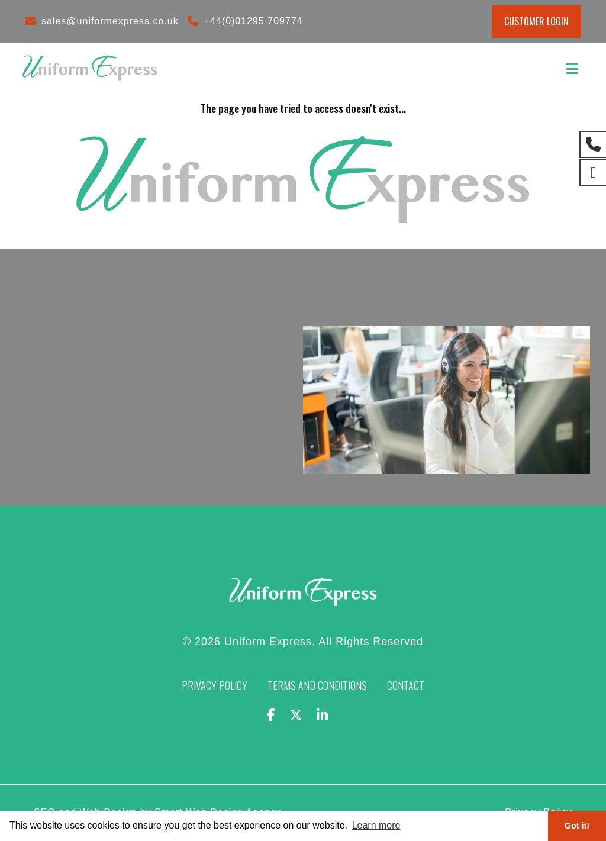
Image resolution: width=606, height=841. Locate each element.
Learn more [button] (376, 825)
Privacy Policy (214, 685)
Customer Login (536, 21)
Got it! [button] (577, 825)
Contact (405, 685)
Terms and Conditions (317, 685)
